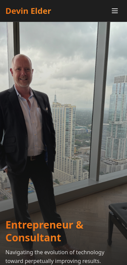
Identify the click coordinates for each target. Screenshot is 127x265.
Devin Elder (28, 10)
